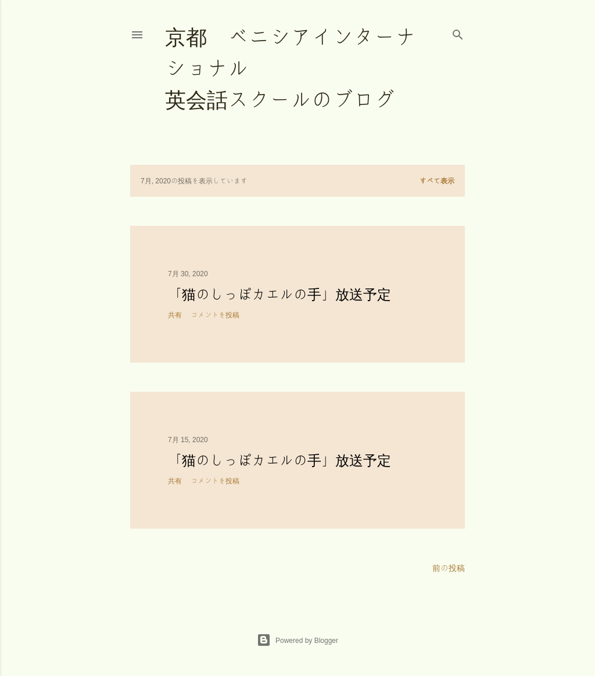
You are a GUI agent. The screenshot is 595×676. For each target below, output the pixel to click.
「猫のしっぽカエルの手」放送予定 (279, 294)
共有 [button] (175, 314)
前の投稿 (448, 568)
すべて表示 (437, 180)
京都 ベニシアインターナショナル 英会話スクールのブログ (322, 68)
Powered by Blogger (297, 640)
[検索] (458, 32)
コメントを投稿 (215, 314)
